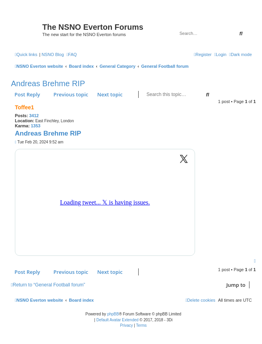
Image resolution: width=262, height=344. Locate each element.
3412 (33, 115)
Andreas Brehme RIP (48, 83)
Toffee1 (24, 107)
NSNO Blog (53, 54)
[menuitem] (72, 54)
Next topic (110, 94)
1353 (35, 125)
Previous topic (70, 94)
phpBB (113, 314)
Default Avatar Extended (117, 320)
